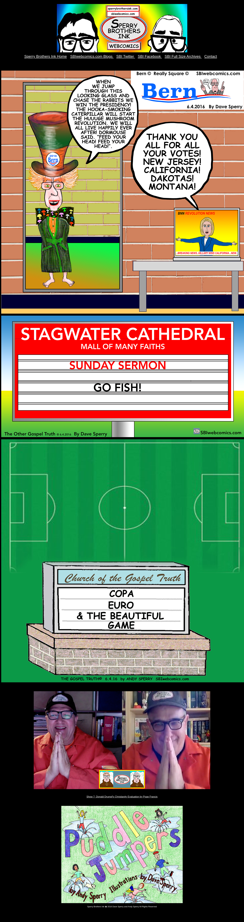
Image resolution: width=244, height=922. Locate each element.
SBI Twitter (125, 56)
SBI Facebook (150, 56)
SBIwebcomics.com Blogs (92, 56)
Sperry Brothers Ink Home (45, 56)
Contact (210, 56)
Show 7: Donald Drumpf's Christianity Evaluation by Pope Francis (122, 796)
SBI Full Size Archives (183, 56)
